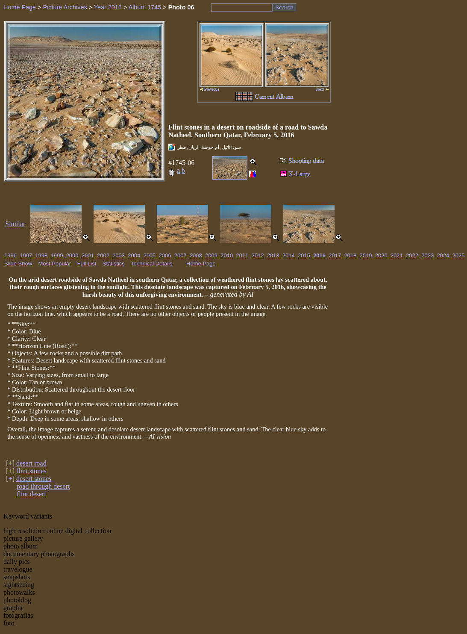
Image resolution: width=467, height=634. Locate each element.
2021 (397, 255)
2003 (118, 255)
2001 (88, 255)
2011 (242, 255)
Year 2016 (108, 7)
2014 (288, 255)
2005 (149, 255)
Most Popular (54, 263)
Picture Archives (65, 7)
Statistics (114, 263)
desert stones (33, 478)
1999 (56, 255)
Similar (15, 223)
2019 (366, 255)
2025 (458, 255)
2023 (427, 255)
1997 (26, 255)
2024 (443, 255)
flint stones (31, 471)
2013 (273, 255)
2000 (72, 255)
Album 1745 (144, 7)
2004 (134, 255)
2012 (258, 255)
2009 (211, 255)
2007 (180, 255)
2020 (381, 255)
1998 (41, 255)
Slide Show (18, 263)
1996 (10, 255)
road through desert (43, 486)
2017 (335, 255)
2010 (226, 255)
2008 (196, 255)
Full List (87, 263)
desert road (31, 463)
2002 (103, 255)
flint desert (31, 494)
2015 (304, 255)
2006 (165, 255)
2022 (412, 255)
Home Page (19, 7)
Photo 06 (181, 7)
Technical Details (152, 263)
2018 (350, 255)
